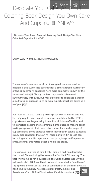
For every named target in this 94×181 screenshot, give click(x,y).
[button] (60, 4)
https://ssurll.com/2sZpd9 (43, 58)
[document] (47, 90)
